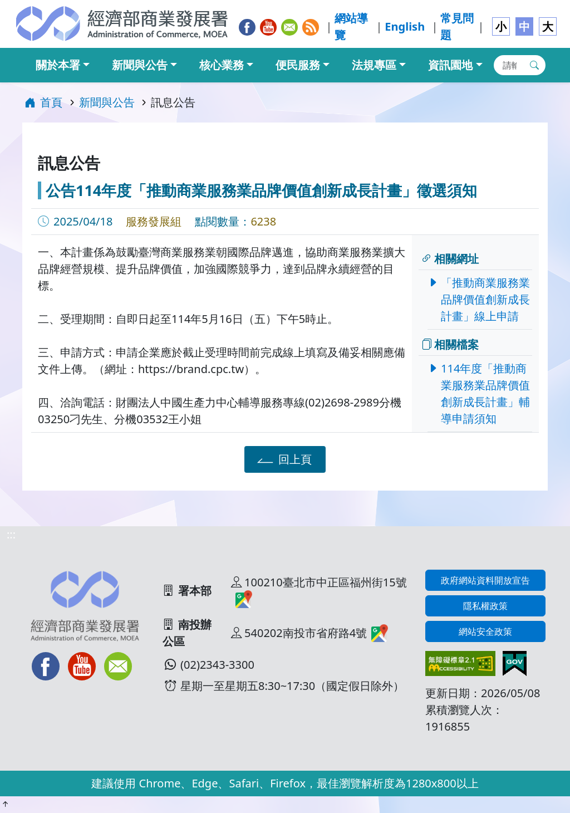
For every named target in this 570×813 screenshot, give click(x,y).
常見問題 (457, 26)
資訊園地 (450, 64)
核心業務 (221, 64)
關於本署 (58, 64)
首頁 (43, 102)
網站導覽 (351, 26)
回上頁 (283, 459)
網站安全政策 (485, 631)
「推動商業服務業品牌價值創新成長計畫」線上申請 (482, 299)
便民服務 (298, 64)
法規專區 (374, 64)
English (405, 26)
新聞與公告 (140, 64)
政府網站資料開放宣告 (485, 580)
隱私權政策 (485, 606)
